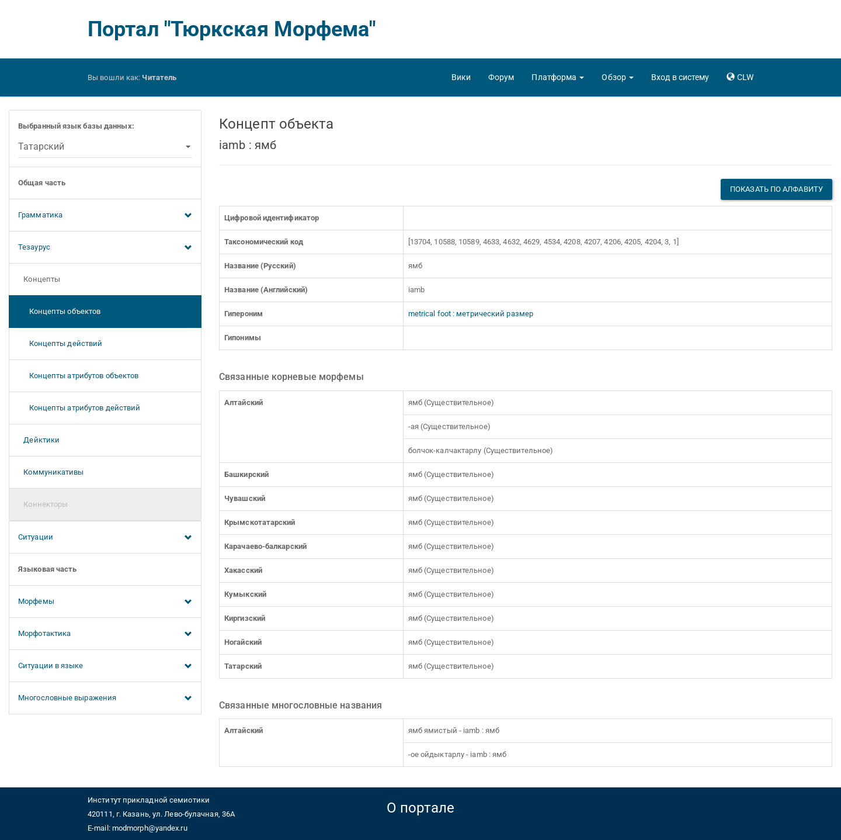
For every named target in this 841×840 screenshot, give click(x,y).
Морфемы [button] (105, 602)
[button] (558, 77)
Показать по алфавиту (776, 189)
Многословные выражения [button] (105, 699)
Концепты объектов (59, 311)
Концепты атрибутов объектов (78, 375)
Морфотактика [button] (105, 634)
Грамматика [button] (105, 216)
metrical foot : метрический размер (470, 313)
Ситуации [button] (105, 538)
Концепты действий (60, 343)
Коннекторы (43, 504)
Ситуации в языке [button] (105, 666)
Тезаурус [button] (105, 248)
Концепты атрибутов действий (79, 407)
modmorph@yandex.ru (149, 828)
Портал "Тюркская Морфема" (232, 29)
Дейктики (39, 439)
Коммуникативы (51, 472)
